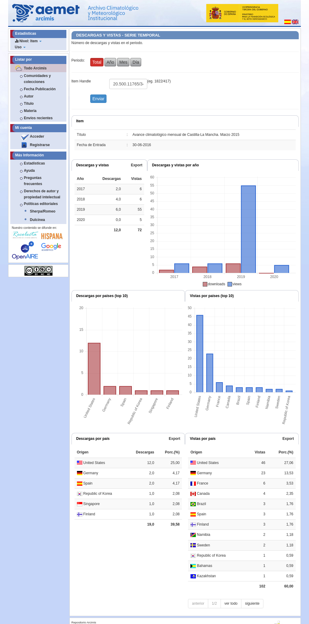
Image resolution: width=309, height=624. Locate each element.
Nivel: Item (28, 41)
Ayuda (29, 170)
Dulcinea (37, 220)
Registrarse (40, 145)
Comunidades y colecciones (37, 79)
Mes (123, 62)
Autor (28, 96)
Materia (30, 111)
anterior (198, 603)
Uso (20, 47)
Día (135, 62)
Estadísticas (34, 163)
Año (110, 62)
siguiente (252, 603)
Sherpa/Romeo (43, 211)
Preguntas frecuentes (33, 181)
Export (136, 165)
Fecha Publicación (40, 89)
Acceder (37, 136)
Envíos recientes (38, 118)
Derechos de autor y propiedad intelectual (42, 194)
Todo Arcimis (35, 68)
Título (29, 103)
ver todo (231, 603)
